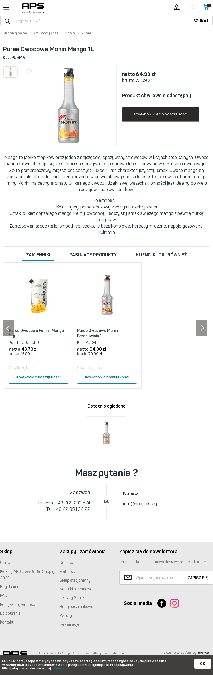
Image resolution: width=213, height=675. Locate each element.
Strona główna (15, 33)
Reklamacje (69, 624)
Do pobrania (10, 613)
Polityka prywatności (18, 604)
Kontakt (6, 622)
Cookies (60, 668)
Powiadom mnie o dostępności (161, 114)
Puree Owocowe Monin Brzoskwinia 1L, (97, 333)
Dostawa (67, 562)
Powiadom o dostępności (38, 377)
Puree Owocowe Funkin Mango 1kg (36, 333)
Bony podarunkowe (76, 606)
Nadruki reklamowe (76, 589)
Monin (70, 33)
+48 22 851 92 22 (72, 509)
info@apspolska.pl (141, 503)
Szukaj (200, 21)
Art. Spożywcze (45, 33)
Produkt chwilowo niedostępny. (157, 95)
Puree (86, 33)
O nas (5, 562)
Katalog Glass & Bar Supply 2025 (27, 575)
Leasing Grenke (73, 598)
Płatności (68, 571)
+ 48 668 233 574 (72, 503)
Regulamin (9, 586)
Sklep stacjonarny (75, 580)
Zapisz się (197, 578)
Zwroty (66, 615)
